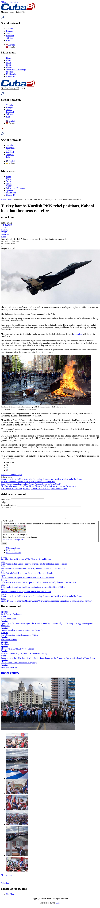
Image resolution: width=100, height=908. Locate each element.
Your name (6, 499)
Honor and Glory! (8, 621)
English (10, 45)
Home (8, 58)
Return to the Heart (9, 641)
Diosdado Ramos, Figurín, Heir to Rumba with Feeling (24, 655)
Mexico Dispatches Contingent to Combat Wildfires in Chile (26, 593)
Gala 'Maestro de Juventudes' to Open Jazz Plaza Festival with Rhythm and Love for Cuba (38, 584)
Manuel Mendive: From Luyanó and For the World (22, 632)
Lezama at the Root (9, 669)
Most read (10, 552)
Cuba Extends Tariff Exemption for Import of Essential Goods (26, 575)
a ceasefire (77, 334)
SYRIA (4, 232)
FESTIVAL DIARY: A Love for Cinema (17, 651)
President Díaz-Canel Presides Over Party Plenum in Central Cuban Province (33, 570)
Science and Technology (16, 69)
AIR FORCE (6, 225)
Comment (6, 507)
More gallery (6, 877)
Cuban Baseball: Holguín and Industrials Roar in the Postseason (27, 580)
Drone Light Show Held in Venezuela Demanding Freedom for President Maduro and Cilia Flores (41, 479)
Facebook (10, 36)
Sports (8, 65)
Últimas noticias (13, 550)
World (8, 62)
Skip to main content (9, 2)
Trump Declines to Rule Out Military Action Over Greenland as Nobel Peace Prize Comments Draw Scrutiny (46, 603)
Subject (4, 502)
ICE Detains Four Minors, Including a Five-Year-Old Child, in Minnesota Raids (34, 488)
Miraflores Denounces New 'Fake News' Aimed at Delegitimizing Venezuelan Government (38, 486)
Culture (9, 67)
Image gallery (10, 674)
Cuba (8, 60)
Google (19, 475)
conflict (4, 227)
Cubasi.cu (5, 885)
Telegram (10, 38)
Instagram (10, 31)
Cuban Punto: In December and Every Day (19, 665)
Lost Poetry (6, 646)
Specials (9, 72)
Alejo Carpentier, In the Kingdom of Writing (19, 637)
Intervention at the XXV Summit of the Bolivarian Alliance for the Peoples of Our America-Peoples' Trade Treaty (48, 660)
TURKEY (5, 234)
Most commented (13, 554)
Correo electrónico (9, 505)
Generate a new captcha (13, 541)
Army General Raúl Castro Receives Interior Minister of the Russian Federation (34, 566)
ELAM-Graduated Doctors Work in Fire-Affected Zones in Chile (28, 481)
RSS (8, 40)
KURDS (4, 230)
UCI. (58, 905)
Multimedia (11, 74)
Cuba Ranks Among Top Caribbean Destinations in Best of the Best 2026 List (33, 589)
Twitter (9, 33)
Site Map (10, 896)
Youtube (9, 29)
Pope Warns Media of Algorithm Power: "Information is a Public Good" (31, 484)
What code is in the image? (15, 536)
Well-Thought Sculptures (11, 616)
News (10, 199)
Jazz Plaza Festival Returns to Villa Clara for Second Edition (26, 561)
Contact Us (11, 76)
